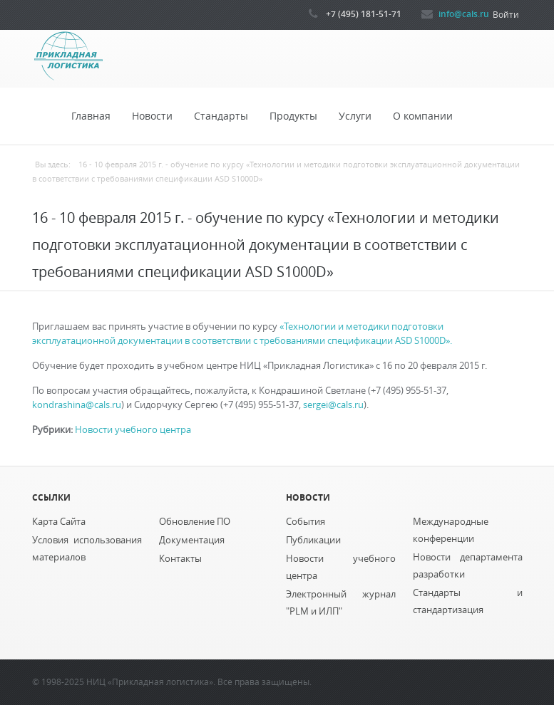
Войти (506, 14)
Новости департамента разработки (468, 565)
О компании (423, 116)
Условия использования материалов (87, 548)
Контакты (180, 559)
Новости (152, 116)
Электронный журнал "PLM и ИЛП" (341, 602)
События (305, 522)
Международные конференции (450, 530)
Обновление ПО (194, 522)
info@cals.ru (463, 13)
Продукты (293, 116)
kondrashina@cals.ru (76, 405)
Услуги (355, 116)
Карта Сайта (59, 522)
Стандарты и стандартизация (468, 601)
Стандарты (221, 116)
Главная (91, 116)
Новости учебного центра (133, 430)
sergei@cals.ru (333, 405)
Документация (192, 540)
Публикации (313, 540)
